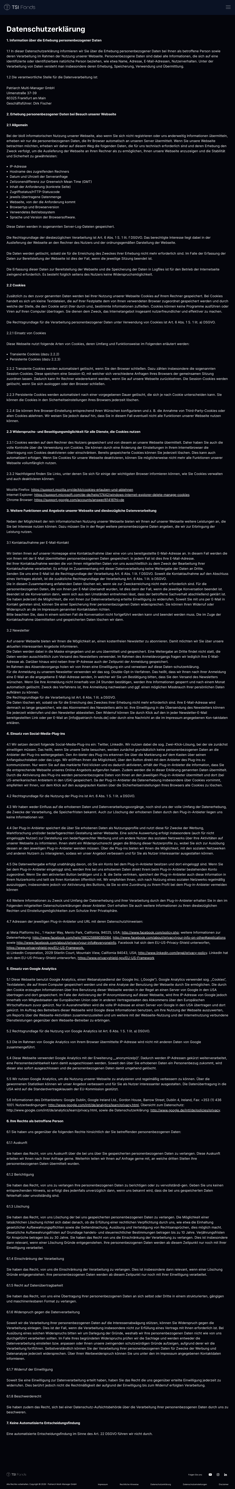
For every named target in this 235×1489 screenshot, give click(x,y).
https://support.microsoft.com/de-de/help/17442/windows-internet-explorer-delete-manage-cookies (111, 495)
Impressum (103, 1484)
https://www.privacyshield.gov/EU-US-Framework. (45, 948)
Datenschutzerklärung (160, 1484)
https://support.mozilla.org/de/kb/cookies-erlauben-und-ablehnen (82, 490)
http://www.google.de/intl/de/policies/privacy (185, 1110)
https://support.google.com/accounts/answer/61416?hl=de (79, 500)
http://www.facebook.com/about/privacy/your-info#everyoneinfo (66, 943)
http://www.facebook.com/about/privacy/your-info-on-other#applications (169, 938)
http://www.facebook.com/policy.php (150, 932)
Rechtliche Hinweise (129, 1484)
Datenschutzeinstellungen (195, 1484)
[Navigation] (227, 7)
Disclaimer (223, 1484)
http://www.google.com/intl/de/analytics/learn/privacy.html (93, 1105)
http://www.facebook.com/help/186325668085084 (71, 938)
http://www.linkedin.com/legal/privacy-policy (172, 953)
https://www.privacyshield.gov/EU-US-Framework (116, 958)
